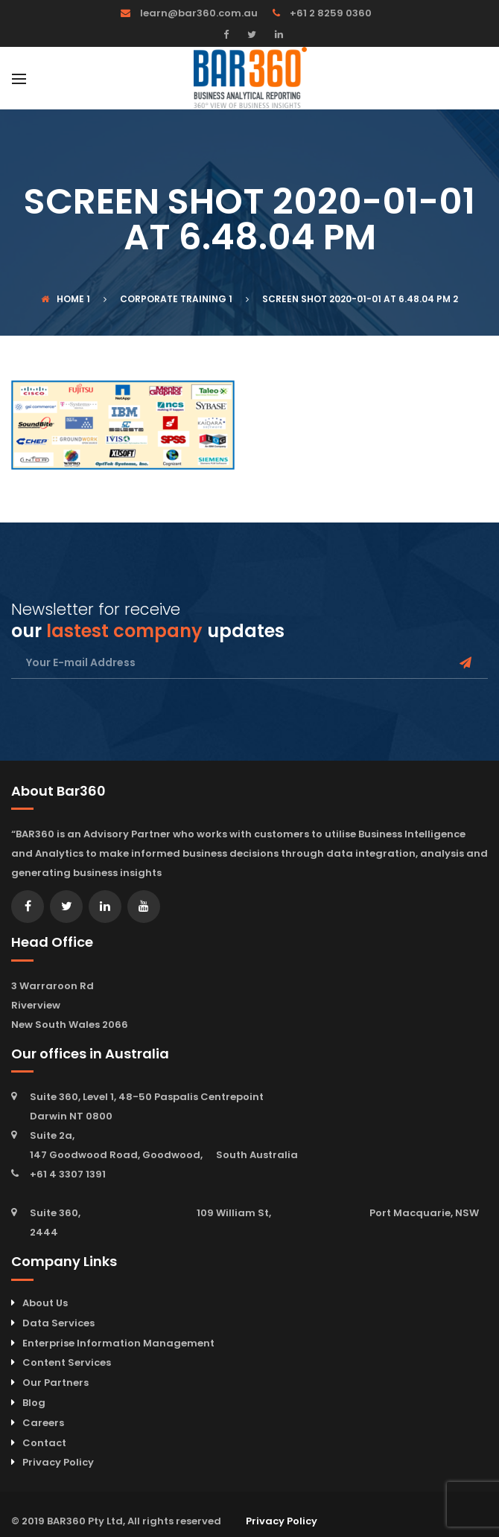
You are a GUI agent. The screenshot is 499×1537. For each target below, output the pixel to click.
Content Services (66, 1362)
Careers (43, 1423)
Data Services (58, 1323)
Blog (33, 1403)
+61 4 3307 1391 (68, 1174)
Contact (44, 1443)
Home (62, 299)
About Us (45, 1303)
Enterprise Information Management (118, 1343)
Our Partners (55, 1382)
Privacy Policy (58, 1462)
